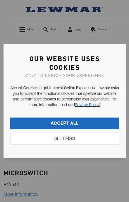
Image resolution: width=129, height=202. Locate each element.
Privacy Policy (87, 104)
